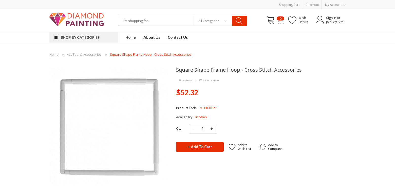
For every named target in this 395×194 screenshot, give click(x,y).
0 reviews (185, 80)
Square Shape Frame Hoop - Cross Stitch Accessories (151, 54)
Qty (178, 128)
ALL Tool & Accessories (84, 54)
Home (54, 54)
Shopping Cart (289, 5)
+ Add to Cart (200, 146)
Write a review (209, 80)
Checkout (312, 5)
